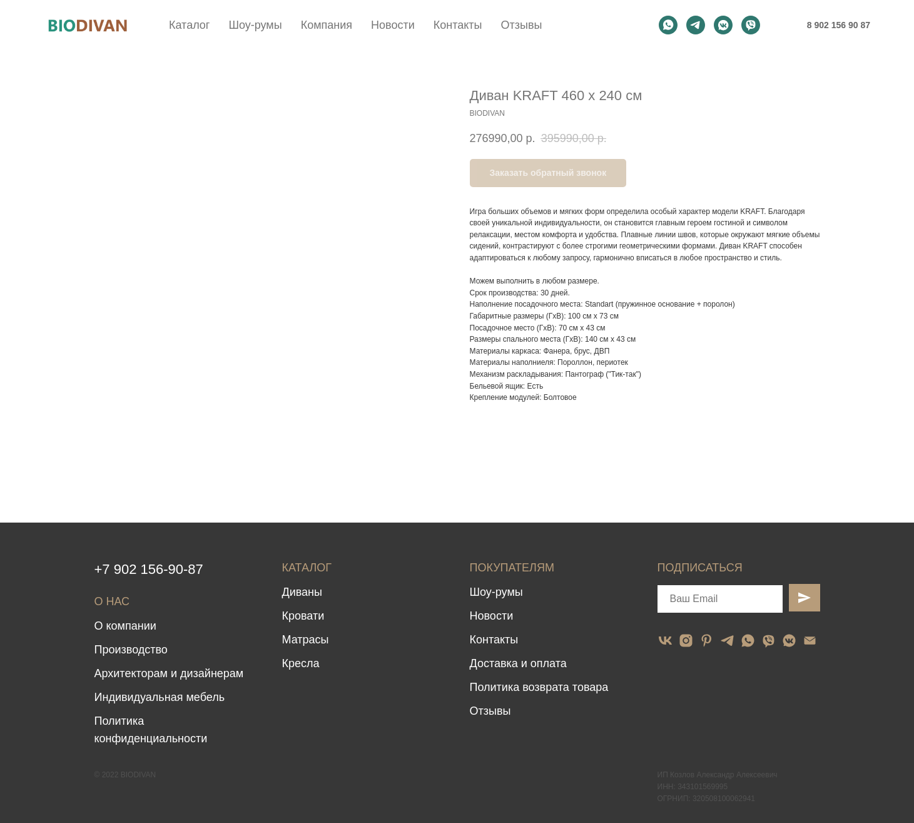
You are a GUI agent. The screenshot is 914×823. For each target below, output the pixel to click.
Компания (326, 25)
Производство (131, 649)
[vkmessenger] (723, 25)
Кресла (301, 663)
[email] (810, 640)
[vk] (665, 640)
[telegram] (695, 25)
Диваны (302, 592)
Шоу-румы (255, 25)
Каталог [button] (189, 25)
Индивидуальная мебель (159, 697)
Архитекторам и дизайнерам (169, 673)
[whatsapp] (668, 25)
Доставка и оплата (518, 663)
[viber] (750, 25)
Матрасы (305, 639)
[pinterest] (706, 640)
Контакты (458, 25)
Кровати (303, 616)
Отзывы (521, 25)
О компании (125, 626)
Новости (393, 25)
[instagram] (686, 640)
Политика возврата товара (539, 687)
